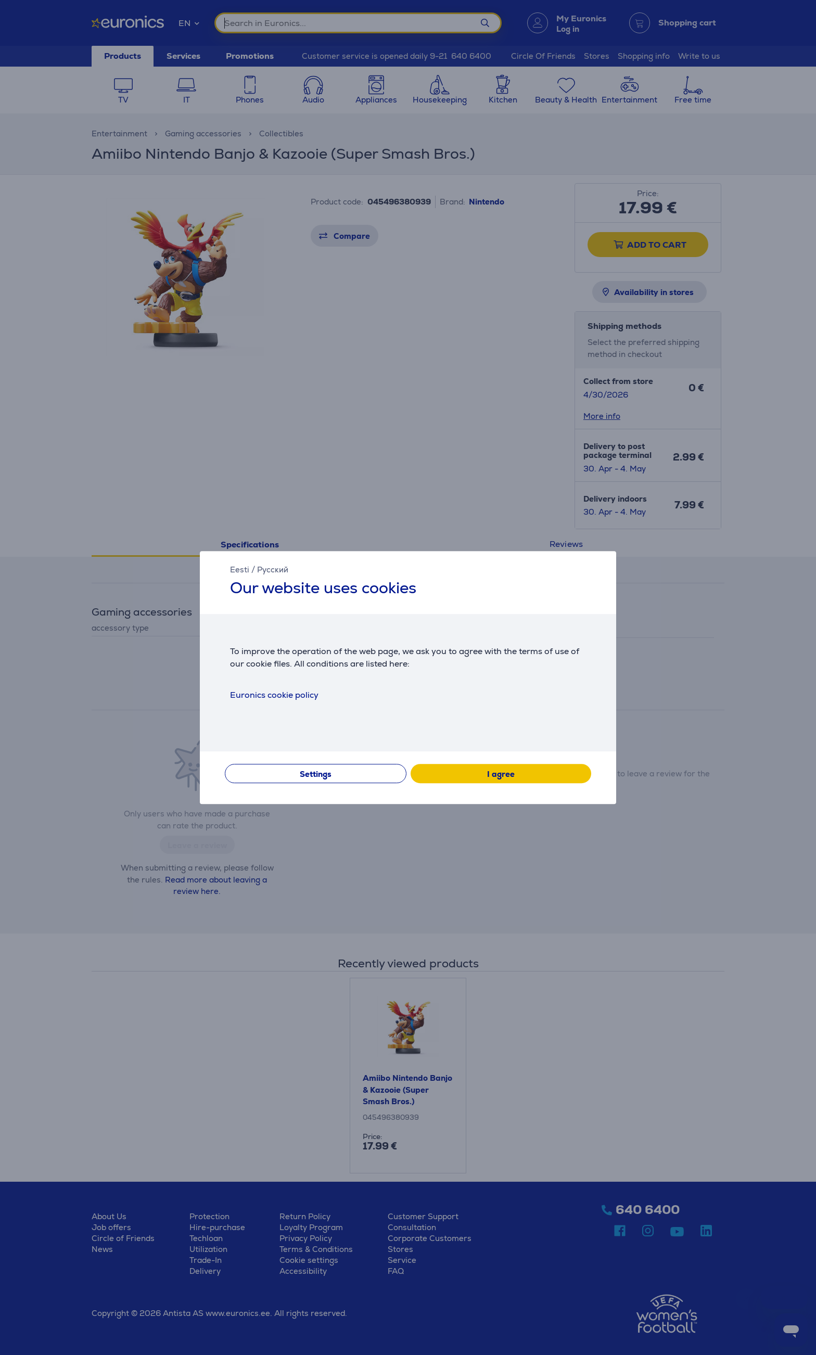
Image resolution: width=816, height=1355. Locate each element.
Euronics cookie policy (274, 694)
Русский (272, 569)
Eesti (239, 569)
